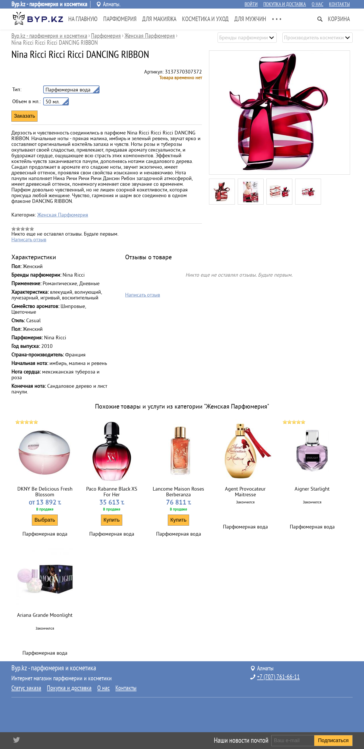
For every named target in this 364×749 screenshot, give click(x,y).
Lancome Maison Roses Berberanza (178, 491)
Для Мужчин (250, 19)
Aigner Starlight (312, 489)
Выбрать (44, 520)
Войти (251, 4)
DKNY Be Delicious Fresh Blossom (45, 491)
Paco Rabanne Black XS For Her (111, 491)
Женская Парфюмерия (62, 215)
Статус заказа (26, 688)
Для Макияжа (159, 19)
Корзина (339, 19)
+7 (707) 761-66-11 (278, 677)
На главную (83, 19)
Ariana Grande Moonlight (45, 615)
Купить (112, 520)
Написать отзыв (28, 239)
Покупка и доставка (284, 4)
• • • (277, 19)
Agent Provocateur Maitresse (245, 491)
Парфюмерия (119, 19)
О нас (317, 4)
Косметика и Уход (205, 19)
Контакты (339, 4)
